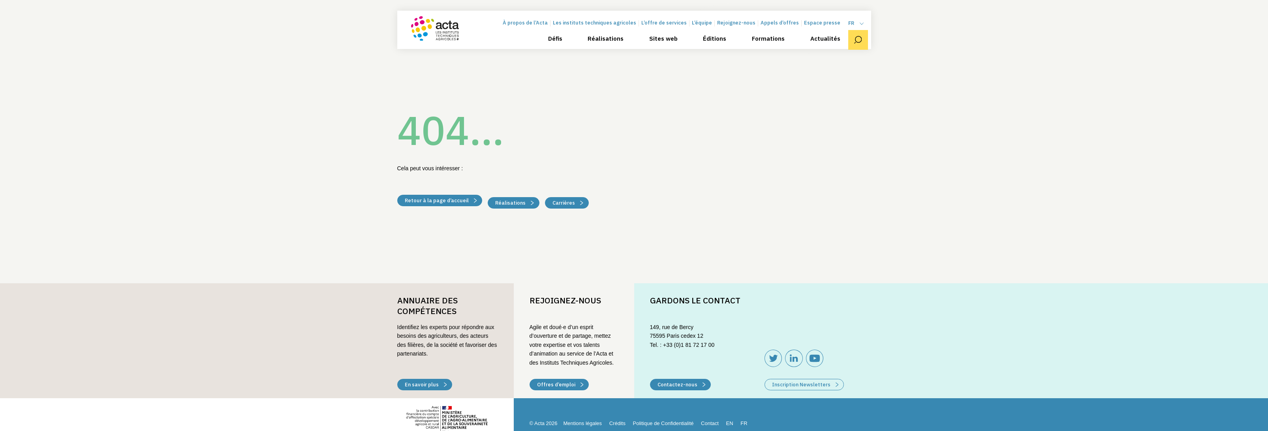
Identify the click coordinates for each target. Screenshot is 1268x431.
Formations (771, 44)
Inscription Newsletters (805, 384)
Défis (558, 44)
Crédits (617, 423)
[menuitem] (859, 28)
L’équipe (705, 28)
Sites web (666, 44)
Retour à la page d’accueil (441, 201)
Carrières (567, 201)
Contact (710, 423)
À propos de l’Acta (528, 28)
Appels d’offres (783, 28)
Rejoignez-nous (739, 28)
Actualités (828, 44)
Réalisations (609, 44)
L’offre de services (667, 28)
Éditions (717, 44)
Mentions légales (583, 423)
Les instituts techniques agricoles (597, 28)
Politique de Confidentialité (663, 423)
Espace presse (825, 28)
